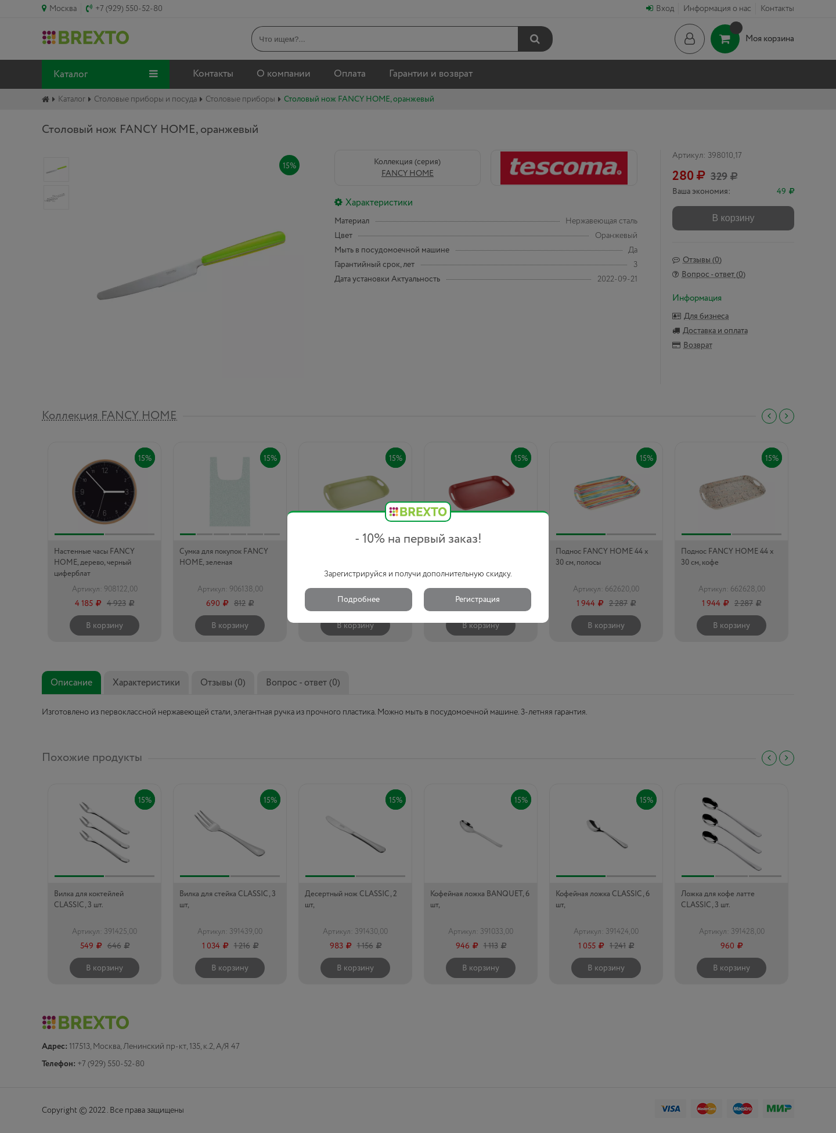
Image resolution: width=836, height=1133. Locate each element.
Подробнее (358, 599)
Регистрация (477, 599)
